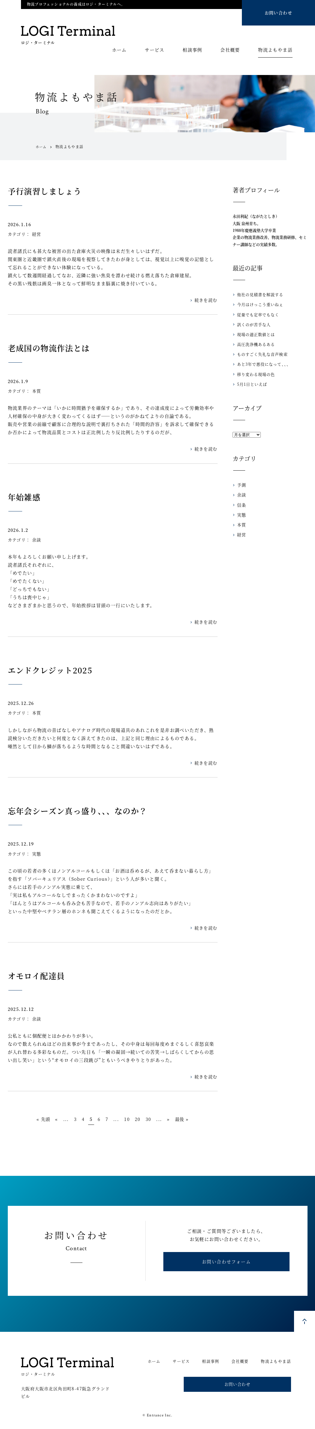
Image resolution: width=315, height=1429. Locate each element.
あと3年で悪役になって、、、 (261, 364)
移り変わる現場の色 (254, 374)
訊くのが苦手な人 (252, 324)
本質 (36, 391)
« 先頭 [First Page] (34, 1119)
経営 (36, 234)
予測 (241, 485)
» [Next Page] (175, 1119)
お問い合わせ (278, 13)
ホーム (119, 50)
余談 (36, 540)
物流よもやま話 (275, 50)
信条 (241, 505)
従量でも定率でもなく (256, 314)
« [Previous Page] (49, 1119)
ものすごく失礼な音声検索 (260, 354)
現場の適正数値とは (254, 334)
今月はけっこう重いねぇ (258, 304)
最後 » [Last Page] (190, 1119)
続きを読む (206, 300)
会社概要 (230, 50)
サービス (155, 50)
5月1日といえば (251, 384)
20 (141, 1119)
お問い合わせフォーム (226, 1264)
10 (129, 1119)
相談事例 (192, 50)
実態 (36, 854)
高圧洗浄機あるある (254, 344)
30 (153, 1119)
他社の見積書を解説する (258, 294)
